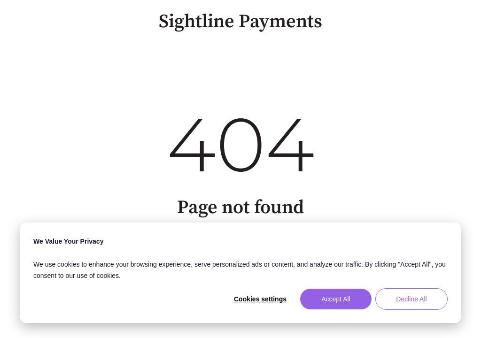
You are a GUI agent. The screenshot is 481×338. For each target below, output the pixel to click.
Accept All (335, 299)
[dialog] (240, 273)
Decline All (411, 299)
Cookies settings (260, 299)
